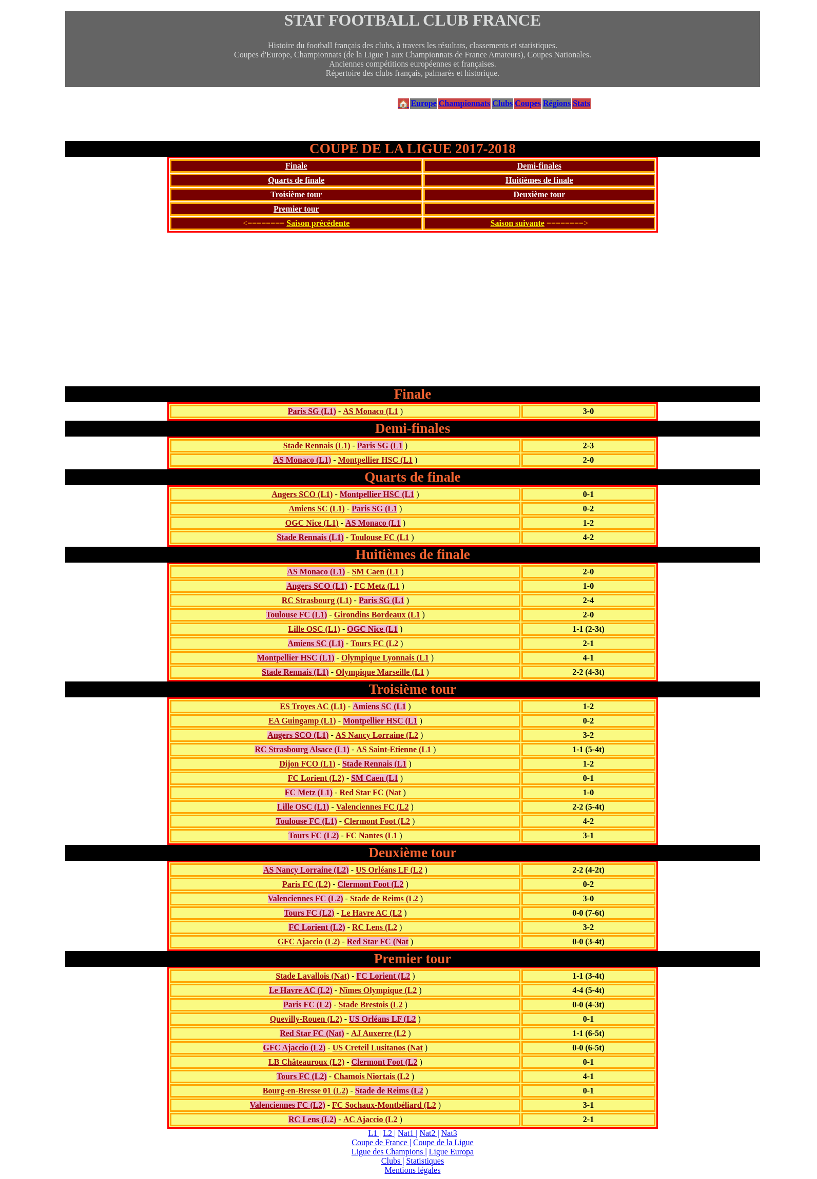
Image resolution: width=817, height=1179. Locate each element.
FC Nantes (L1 (371, 835)
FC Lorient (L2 (383, 975)
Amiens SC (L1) (316, 508)
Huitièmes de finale (539, 180)
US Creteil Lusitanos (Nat (378, 1047)
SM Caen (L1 (375, 571)
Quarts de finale (296, 180)
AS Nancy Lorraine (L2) (306, 869)
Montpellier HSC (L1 (375, 460)
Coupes (528, 103)
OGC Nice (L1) (312, 523)
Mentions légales (413, 1170)
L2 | (389, 1133)
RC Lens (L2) (312, 1119)
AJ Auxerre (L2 (378, 1033)
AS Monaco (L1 (370, 411)
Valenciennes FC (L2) (305, 898)
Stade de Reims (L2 (384, 898)
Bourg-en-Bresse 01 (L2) (305, 1090)
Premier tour (296, 208)
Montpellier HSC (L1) (296, 657)
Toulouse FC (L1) (296, 614)
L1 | (374, 1133)
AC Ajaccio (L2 (370, 1119)
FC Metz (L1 (376, 586)
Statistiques (425, 1160)
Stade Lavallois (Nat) (312, 975)
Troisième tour (296, 194)
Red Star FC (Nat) (312, 1033)
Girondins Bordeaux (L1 (377, 614)
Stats (581, 103)
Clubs (502, 103)
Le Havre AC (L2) (301, 990)
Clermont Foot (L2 (377, 821)
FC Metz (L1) (309, 792)
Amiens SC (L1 (379, 706)
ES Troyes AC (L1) (312, 706)
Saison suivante (517, 223)
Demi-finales (539, 165)
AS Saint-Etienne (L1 (393, 749)
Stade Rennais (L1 (374, 763)
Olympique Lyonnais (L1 (385, 657)
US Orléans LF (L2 (389, 869)
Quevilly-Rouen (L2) (306, 1019)
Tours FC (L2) (313, 835)
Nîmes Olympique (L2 (378, 990)
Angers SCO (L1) (302, 494)
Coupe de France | (381, 1142)
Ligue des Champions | (389, 1151)
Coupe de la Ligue (443, 1142)
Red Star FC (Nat (370, 792)
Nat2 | (429, 1133)
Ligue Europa (451, 1151)
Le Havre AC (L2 (371, 912)
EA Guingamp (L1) (302, 720)
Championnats (464, 103)
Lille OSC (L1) (314, 629)
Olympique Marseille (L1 (380, 672)
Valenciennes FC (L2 (372, 806)
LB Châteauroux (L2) (306, 1062)
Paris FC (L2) (306, 884)
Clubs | (392, 1160)
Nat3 (449, 1133)
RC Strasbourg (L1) (317, 600)
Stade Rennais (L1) (317, 445)
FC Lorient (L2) (316, 778)
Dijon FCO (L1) (307, 763)
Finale (296, 165)
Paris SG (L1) (312, 411)
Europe (423, 103)
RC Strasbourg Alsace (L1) (302, 749)
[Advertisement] (413, 309)
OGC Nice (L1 (372, 629)
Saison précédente (317, 223)
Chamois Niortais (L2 (372, 1076)
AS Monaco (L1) (302, 460)
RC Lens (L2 (374, 927)
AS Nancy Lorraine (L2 (377, 735)
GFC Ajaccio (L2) (309, 941)
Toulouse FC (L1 (380, 537)
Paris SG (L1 (380, 445)
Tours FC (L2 (374, 643)
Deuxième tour (539, 194)
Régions (557, 103)
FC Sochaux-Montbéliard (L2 (384, 1105)
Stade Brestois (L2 (370, 1004)
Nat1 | (407, 1133)
